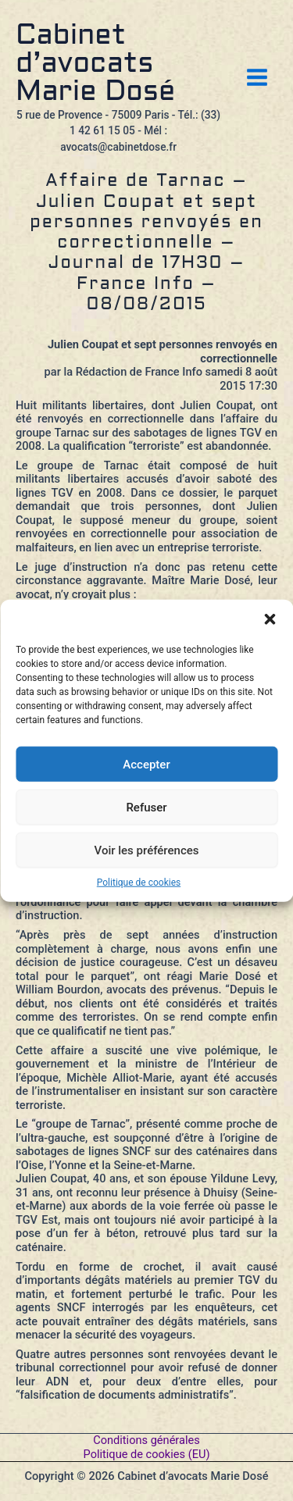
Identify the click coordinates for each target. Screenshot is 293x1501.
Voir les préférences (147, 850)
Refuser (146, 807)
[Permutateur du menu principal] (257, 77)
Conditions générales (146, 1440)
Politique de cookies (138, 882)
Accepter (146, 764)
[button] (269, 619)
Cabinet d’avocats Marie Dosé (95, 64)
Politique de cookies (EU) (147, 1454)
